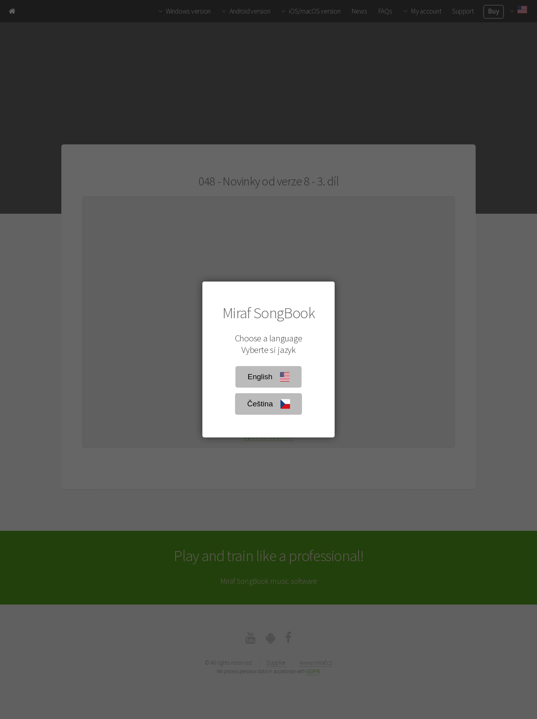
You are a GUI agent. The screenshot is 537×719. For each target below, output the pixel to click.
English (268, 377)
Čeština (268, 404)
